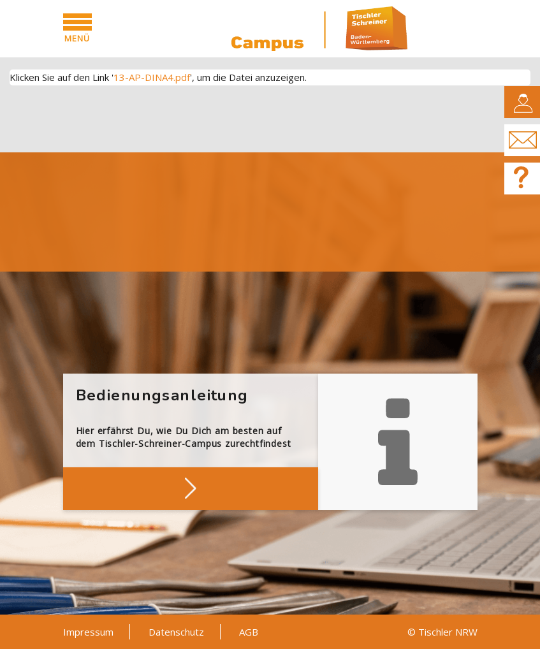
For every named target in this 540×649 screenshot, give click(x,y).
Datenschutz (176, 631)
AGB (248, 631)
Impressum (88, 631)
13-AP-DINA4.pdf (151, 77)
